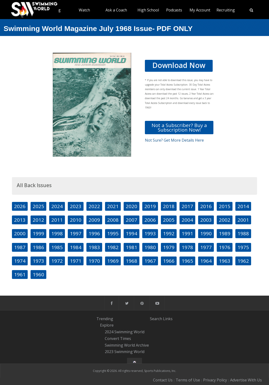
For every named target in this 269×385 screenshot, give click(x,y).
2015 (224, 206)
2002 (224, 219)
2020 (131, 206)
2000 (20, 233)
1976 (224, 247)
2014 (243, 206)
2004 (187, 219)
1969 (113, 260)
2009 (94, 219)
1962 (243, 260)
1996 (94, 233)
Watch (84, 10)
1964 (206, 260)
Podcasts (174, 10)
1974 (20, 260)
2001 (243, 219)
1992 (168, 233)
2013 (20, 219)
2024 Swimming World (124, 331)
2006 (150, 219)
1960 (38, 274)
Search (156, 318)
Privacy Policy (215, 380)
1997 (75, 233)
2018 (168, 206)
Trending (104, 318)
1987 (20, 247)
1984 (75, 247)
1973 (38, 260)
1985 (57, 247)
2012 (38, 219)
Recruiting (225, 10)
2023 (75, 206)
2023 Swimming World (124, 351)
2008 (113, 219)
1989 (224, 233)
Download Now (178, 65)
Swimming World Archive (127, 345)
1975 (243, 247)
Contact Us (163, 380)
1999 (38, 233)
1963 (224, 260)
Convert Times (118, 338)
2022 (94, 206)
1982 (113, 247)
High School (148, 10)
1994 (131, 233)
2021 (113, 206)
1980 (150, 247)
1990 (206, 233)
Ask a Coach (116, 10)
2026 (20, 206)
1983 (94, 247)
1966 (168, 260)
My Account (200, 10)
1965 (187, 260)
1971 (75, 260)
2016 (206, 206)
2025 (38, 206)
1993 (150, 233)
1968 (131, 260)
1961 (20, 274)
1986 (38, 247)
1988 (243, 233)
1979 (168, 247)
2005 (168, 219)
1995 (113, 233)
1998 (57, 233)
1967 (150, 260)
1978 (187, 247)
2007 (131, 219)
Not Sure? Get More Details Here (174, 140)
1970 (94, 260)
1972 (57, 260)
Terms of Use (188, 380)
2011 (57, 219)
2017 (187, 206)
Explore (107, 325)
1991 (187, 233)
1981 (131, 247)
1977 (206, 247)
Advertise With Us (246, 380)
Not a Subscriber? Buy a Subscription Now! (179, 127)
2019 (150, 206)
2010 (75, 219)
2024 (57, 206)
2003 (206, 219)
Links (168, 318)
